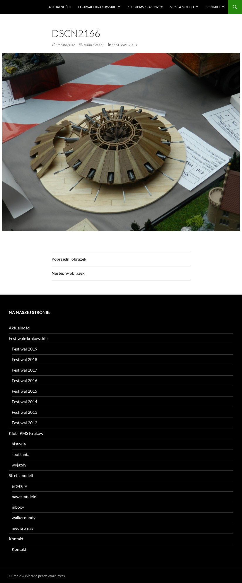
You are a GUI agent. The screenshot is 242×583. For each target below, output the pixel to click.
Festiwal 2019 (24, 348)
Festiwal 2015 (24, 391)
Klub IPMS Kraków (143, 7)
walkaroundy (23, 517)
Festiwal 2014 (24, 401)
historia (19, 443)
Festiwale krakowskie (97, 7)
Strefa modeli (182, 7)
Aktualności (60, 7)
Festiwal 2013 (124, 44)
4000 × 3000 (93, 44)
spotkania (20, 454)
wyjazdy (19, 464)
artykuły (19, 485)
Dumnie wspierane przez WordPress (37, 576)
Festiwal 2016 (24, 380)
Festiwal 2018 (24, 359)
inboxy (18, 507)
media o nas (22, 528)
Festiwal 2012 (24, 422)
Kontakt (213, 7)
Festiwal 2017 (24, 369)
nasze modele (24, 496)
